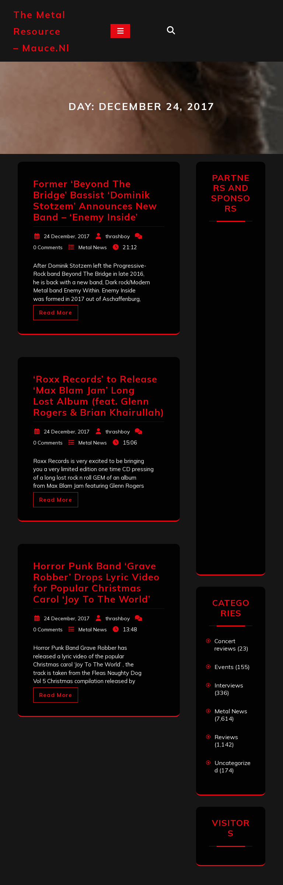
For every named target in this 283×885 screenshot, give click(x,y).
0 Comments (48, 247)
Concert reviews (225, 644)
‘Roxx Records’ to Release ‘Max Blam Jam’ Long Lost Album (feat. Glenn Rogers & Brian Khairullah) (98, 395)
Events (224, 666)
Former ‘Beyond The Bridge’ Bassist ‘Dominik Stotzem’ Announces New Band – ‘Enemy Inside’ (95, 200)
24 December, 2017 (67, 236)
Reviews (226, 737)
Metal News (92, 247)
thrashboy (117, 236)
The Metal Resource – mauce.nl (41, 31)
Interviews (228, 685)
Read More (55, 312)
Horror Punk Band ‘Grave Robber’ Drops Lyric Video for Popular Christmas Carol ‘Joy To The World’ (96, 582)
